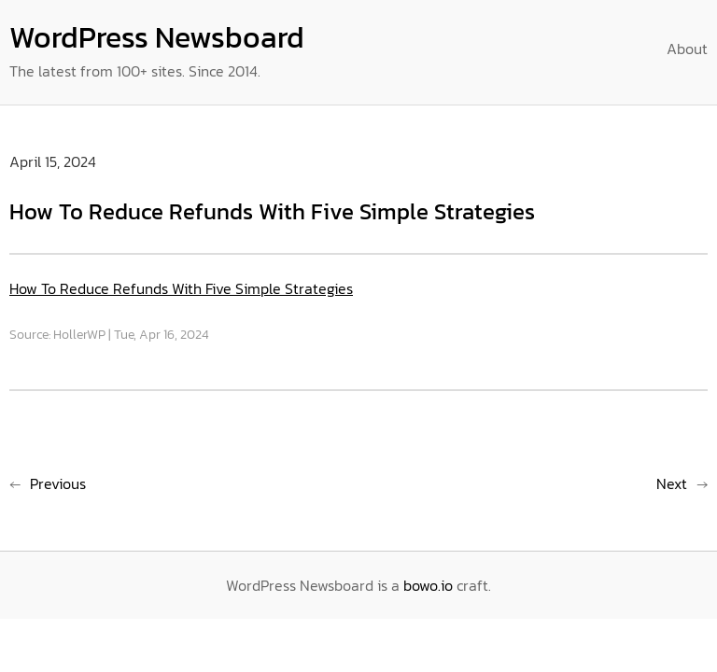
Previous (58, 483)
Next (671, 483)
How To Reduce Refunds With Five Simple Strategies (181, 288)
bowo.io (428, 585)
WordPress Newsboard (156, 37)
